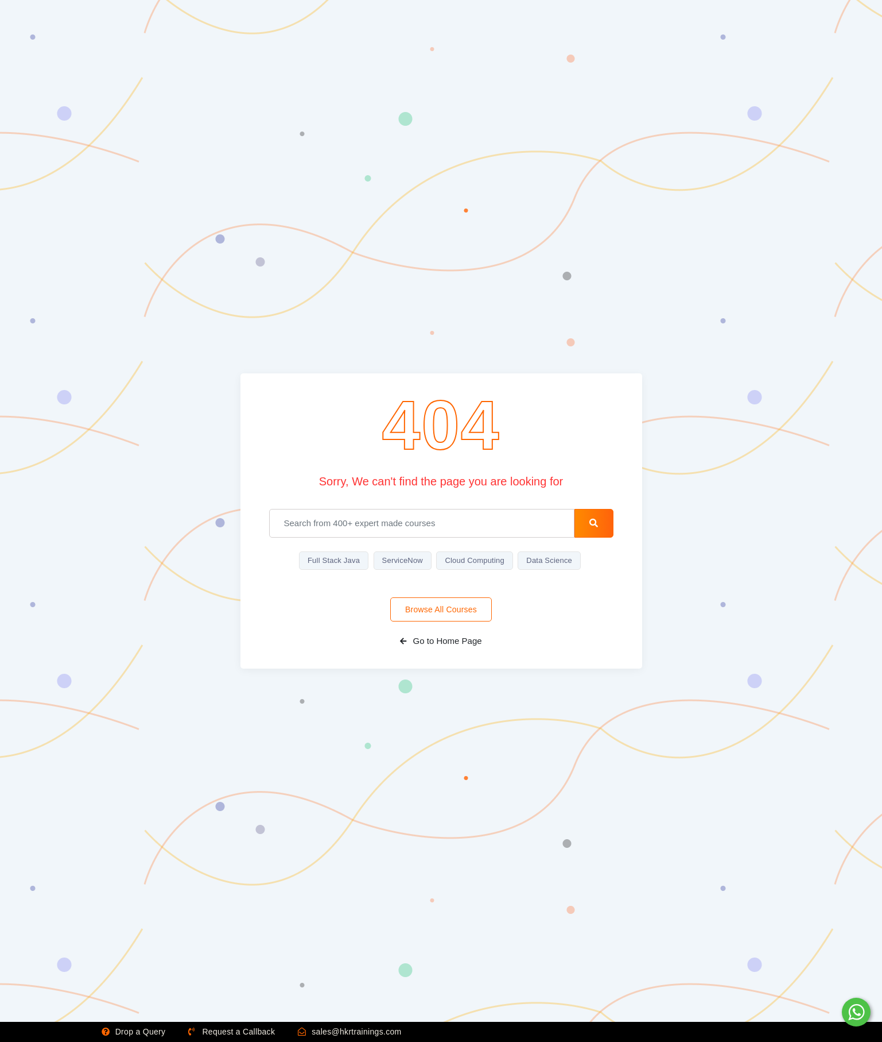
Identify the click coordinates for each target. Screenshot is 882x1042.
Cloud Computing (474, 560)
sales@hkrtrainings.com (349, 1031)
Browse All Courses (441, 609)
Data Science (549, 560)
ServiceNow (402, 560)
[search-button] (593, 523)
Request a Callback (231, 1031)
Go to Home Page (440, 641)
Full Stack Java (334, 560)
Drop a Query (134, 1031)
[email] (422, 523)
